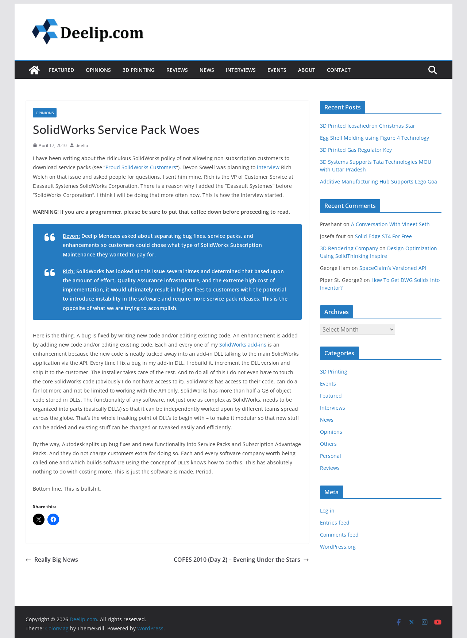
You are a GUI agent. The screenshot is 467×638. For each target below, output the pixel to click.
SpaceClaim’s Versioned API (392, 267)
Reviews (177, 69)
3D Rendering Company (349, 248)
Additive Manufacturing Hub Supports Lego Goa (378, 181)
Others (328, 443)
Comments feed (339, 534)
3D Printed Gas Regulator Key (356, 149)
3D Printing (139, 69)
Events (276, 69)
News (207, 69)
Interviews (241, 69)
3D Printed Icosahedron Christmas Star (367, 125)
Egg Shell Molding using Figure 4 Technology (374, 137)
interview (268, 167)
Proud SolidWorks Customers (140, 167)
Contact (339, 69)
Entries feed (335, 522)
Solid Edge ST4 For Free (383, 236)
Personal (330, 455)
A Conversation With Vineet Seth (390, 224)
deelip (82, 145)
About (306, 69)
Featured (61, 69)
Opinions (98, 69)
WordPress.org (338, 546)
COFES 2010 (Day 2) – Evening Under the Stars (241, 560)
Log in (327, 510)
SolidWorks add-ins (242, 344)
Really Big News (52, 560)
